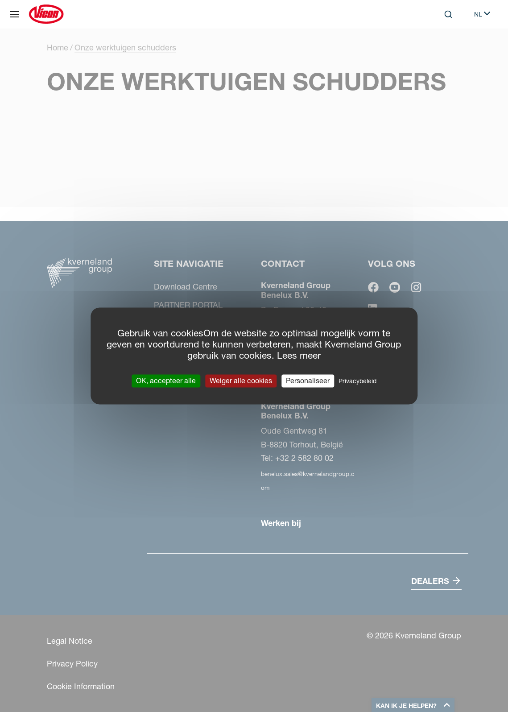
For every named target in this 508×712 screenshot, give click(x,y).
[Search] (448, 14)
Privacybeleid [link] (357, 381)
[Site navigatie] (14, 14)
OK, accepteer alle (166, 380)
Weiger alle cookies (241, 380)
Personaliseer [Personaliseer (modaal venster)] (308, 380)
